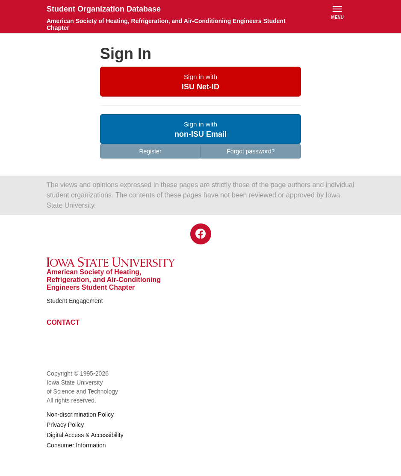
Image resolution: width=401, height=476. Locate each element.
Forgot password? (250, 151)
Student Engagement (75, 300)
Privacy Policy (65, 424)
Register (150, 151)
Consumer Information (76, 445)
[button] (200, 82)
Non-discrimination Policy (80, 414)
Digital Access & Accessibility (85, 435)
